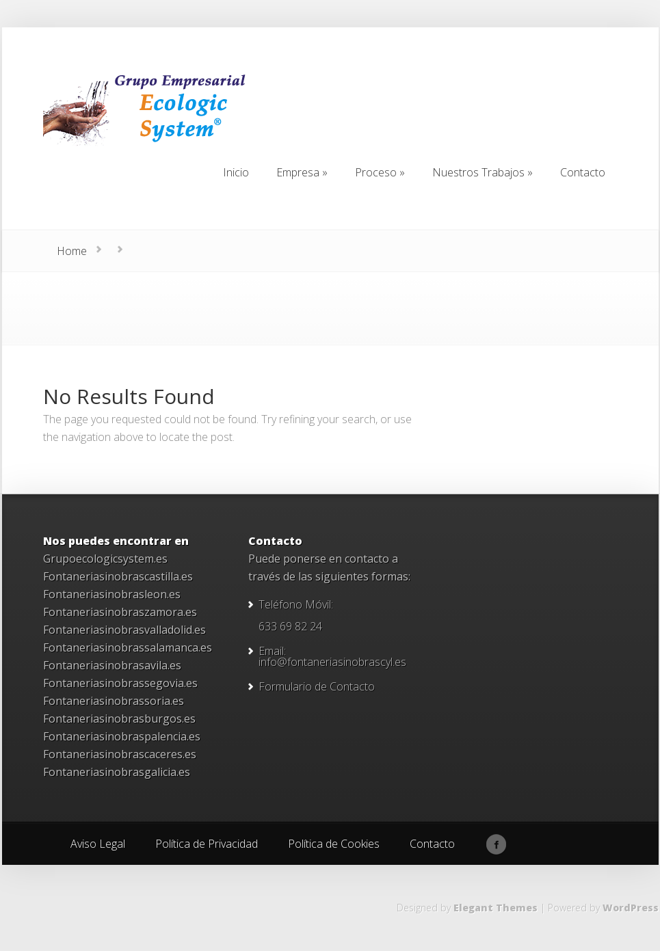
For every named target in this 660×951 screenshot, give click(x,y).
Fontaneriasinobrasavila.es (112, 665)
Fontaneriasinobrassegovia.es (120, 683)
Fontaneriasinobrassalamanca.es (127, 647)
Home (72, 250)
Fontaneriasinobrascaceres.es (119, 754)
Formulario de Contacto (317, 686)
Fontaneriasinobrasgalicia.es (116, 771)
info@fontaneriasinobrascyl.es (332, 661)
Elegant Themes (495, 907)
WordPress (631, 907)
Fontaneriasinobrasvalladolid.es (124, 629)
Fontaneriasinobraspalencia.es (121, 736)
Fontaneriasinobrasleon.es (112, 594)
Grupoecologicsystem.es (105, 558)
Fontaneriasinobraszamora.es (120, 611)
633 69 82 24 (290, 626)
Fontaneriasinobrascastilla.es (118, 576)
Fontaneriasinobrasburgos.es (119, 718)
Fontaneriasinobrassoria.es (113, 700)
